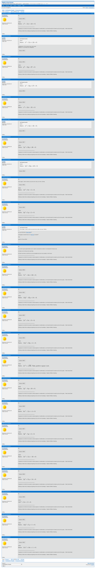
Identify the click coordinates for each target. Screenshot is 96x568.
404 (18, 11)
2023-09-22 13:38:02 (6, 56)
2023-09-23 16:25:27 (6, 79)
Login (23, 5)
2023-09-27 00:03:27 (6, 309)
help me (32, 234)
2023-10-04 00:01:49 (6, 491)
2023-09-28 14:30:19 (6, 355)
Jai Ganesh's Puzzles (9, 10)
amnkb (3, 38)
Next (23, 11)
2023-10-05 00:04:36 (6, 514)
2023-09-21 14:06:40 (6, 13)
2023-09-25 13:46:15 (6, 244)
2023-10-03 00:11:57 (6, 468)
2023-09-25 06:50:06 (6, 224)
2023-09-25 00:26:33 (6, 202)
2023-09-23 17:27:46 (6, 96)
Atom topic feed (91, 563)
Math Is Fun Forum (7, 2)
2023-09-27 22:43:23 (6, 332)
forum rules (28, 232)
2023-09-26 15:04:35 (6, 287)
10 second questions (19, 10)
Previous (7, 11)
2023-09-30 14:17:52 (6, 400)
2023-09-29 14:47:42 (6, 378)
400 (11, 11)
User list (7, 5)
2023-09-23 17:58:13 (6, 119)
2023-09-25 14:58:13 (6, 264)
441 (21, 11)
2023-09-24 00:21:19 (6, 177)
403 (16, 11)
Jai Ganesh (4, 15)
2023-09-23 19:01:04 (6, 136)
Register (19, 5)
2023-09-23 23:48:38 (6, 159)
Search (15, 5)
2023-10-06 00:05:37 (6, 537)
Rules (11, 5)
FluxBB (92, 564)
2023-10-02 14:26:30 (6, 446)
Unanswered (91, 7)
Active (87, 7)
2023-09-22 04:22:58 (6, 36)
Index (3, 5)
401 (13, 11)
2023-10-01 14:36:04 (6, 423)
